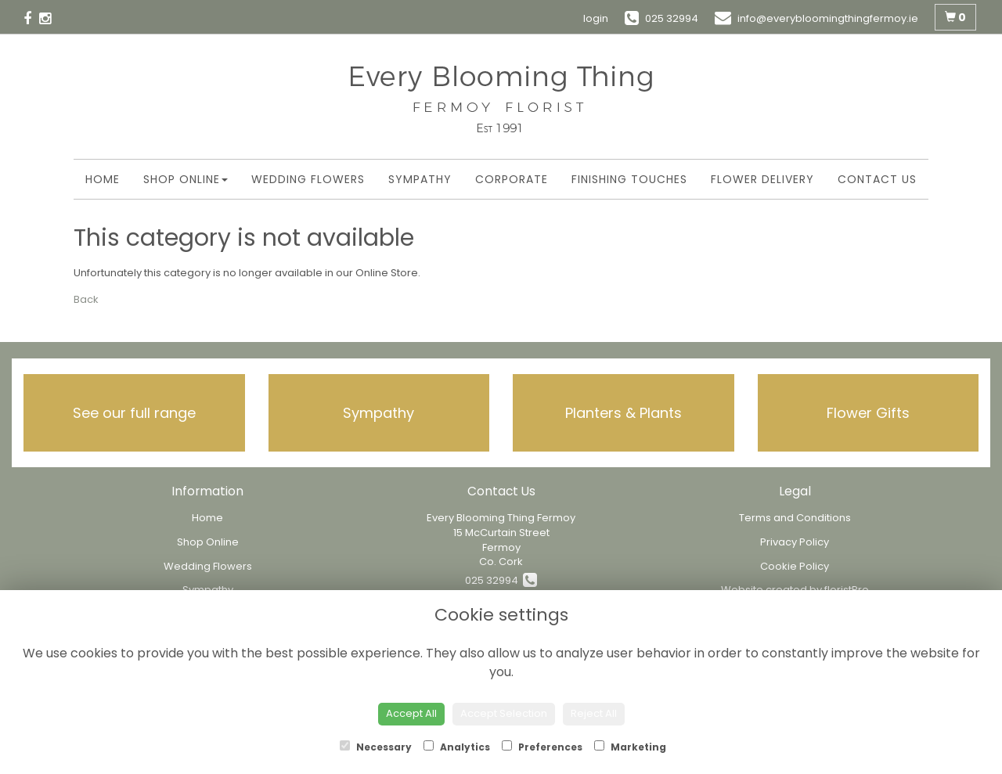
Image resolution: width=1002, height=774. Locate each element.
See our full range (134, 413)
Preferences (542, 747)
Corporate (511, 179)
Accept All (411, 713)
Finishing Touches (629, 179)
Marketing (630, 747)
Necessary (376, 747)
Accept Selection (503, 713)
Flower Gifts (868, 413)
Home (102, 179)
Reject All (594, 713)
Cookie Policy (794, 566)
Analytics (457, 747)
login (595, 18)
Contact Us (877, 179)
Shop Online (185, 179)
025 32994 (501, 580)
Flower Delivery (762, 179)
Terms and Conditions (795, 517)
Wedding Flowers (308, 179)
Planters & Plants (623, 413)
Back (86, 299)
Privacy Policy (794, 542)
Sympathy (420, 179)
